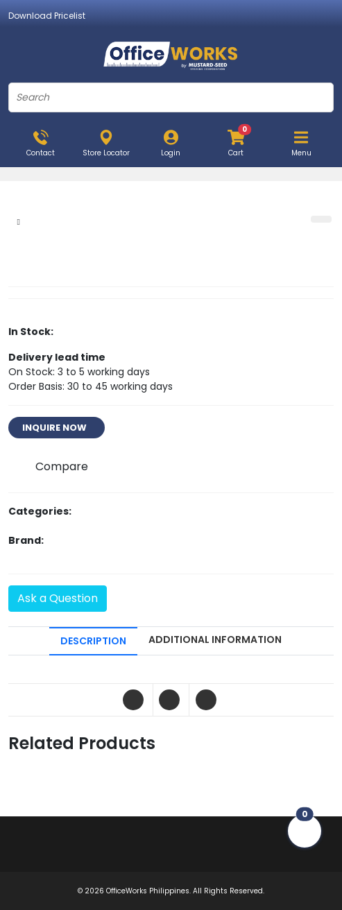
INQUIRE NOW (56, 427)
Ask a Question (57, 598)
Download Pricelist (46, 16)
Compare (61, 466)
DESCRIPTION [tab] (93, 641)
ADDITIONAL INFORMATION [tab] (215, 639)
